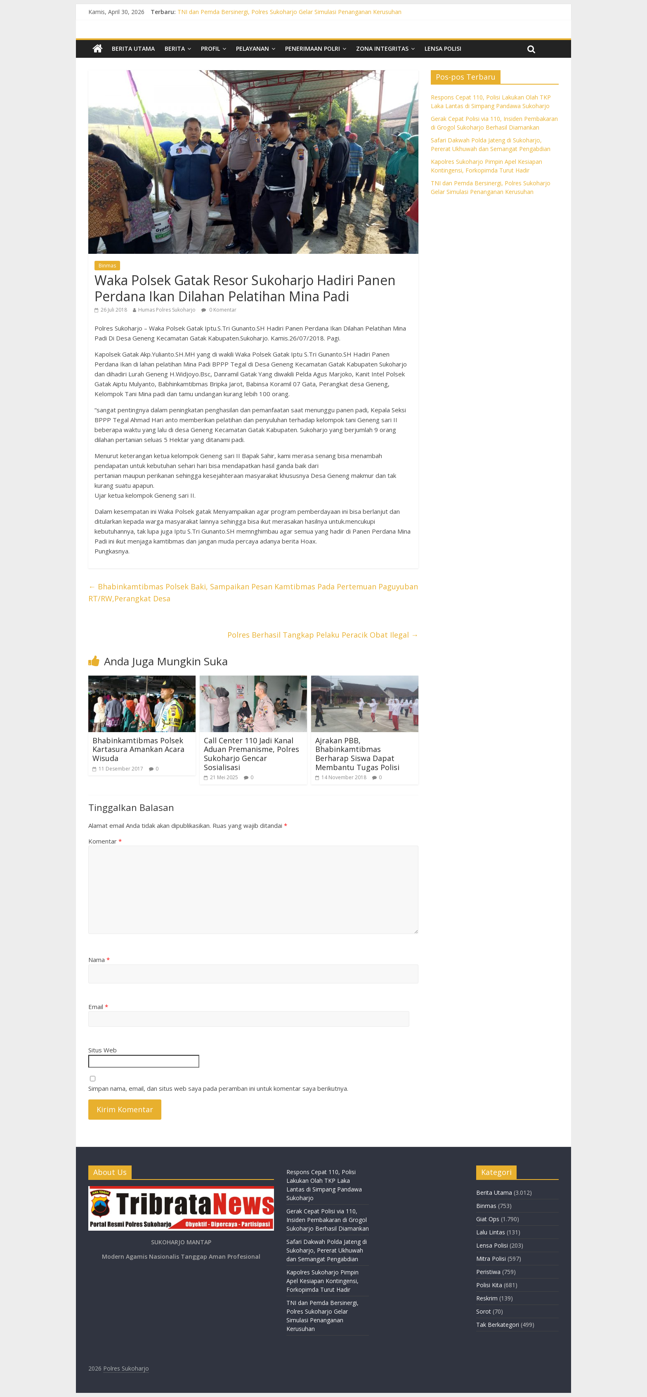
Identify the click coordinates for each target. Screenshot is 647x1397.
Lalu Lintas (490, 1232)
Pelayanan (252, 48)
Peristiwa (488, 1272)
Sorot (483, 1311)
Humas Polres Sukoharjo (167, 309)
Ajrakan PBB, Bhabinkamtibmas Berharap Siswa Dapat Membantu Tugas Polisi (357, 753)
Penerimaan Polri (312, 48)
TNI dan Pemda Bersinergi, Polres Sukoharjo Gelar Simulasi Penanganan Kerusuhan (289, 12)
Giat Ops (487, 1219)
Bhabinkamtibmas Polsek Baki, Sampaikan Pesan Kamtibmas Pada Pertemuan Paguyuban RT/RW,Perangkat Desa (253, 592)
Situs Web (102, 1050)
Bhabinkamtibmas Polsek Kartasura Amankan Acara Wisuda (138, 749)
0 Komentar (218, 309)
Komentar (105, 841)
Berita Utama (133, 48)
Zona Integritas (382, 48)
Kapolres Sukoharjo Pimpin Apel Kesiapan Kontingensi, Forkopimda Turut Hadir (322, 1280)
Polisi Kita (489, 1285)
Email (98, 1006)
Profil (210, 48)
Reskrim (487, 1298)
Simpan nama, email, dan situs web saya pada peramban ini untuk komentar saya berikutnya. (218, 1088)
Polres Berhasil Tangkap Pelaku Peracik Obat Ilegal (322, 635)
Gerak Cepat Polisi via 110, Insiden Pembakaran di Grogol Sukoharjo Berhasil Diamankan (327, 1219)
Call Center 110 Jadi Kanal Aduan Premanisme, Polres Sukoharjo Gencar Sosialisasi (251, 753)
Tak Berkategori (497, 1324)
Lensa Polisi (443, 48)
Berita (175, 48)
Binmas (107, 265)
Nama (99, 959)
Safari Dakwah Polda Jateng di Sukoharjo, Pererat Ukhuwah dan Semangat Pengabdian (326, 1250)
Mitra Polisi (491, 1258)
